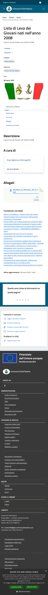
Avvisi (18, 17)
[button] (24, 592)
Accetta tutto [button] (16, 587)
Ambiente (8, 466)
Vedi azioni (8, 53)
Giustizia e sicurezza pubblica (15, 460)
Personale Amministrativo (13, 411)
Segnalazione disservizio (13, 542)
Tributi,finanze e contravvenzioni (16, 463)
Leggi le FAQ (9, 545)
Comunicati (8, 489)
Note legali (8, 568)
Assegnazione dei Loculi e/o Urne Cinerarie (18, 233)
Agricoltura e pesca (11, 476)
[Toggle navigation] (4, 8)
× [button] (45, 571)
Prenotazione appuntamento (14, 539)
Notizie (7, 485)
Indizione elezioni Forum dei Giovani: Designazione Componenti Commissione (21, 218)
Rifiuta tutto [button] (32, 587)
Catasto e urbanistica (12, 440)
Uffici (6, 401)
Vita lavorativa (10, 430)
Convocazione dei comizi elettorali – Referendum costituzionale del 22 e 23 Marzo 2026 (20, 261)
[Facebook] (5, 386)
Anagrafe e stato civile (12, 424)
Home (4, 17)
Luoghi (7, 501)
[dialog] (24, 582)
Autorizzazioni (9, 472)
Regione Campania (9, 2)
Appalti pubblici (10, 437)
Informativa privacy (11, 565)
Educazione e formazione (13, 456)
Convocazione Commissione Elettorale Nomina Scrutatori (23, 265)
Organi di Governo (11, 395)
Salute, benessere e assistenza (15, 469)
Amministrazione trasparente (15, 558)
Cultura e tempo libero (12, 427)
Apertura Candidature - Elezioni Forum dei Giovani (21, 214)
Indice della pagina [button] (13, 107)
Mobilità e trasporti (11, 447)
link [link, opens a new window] (43, 583)
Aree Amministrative (12, 398)
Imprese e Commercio (12, 434)
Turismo (7, 443)
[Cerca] (44, 9)
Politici (7, 408)
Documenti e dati (10, 414)
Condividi (8, 48)
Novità (11, 17)
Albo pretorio (9, 562)
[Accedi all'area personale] (40, 2)
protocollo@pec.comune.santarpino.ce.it (19, 527)
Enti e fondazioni (10, 404)
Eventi (7, 504)
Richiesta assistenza (12, 549)
